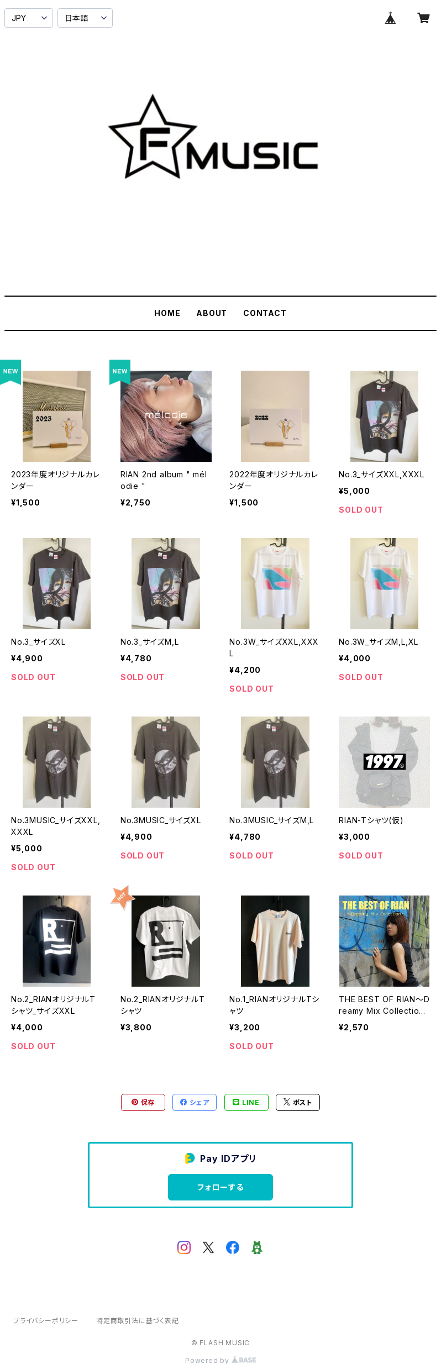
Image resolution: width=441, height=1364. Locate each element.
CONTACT (265, 313)
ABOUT (211, 313)
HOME (167, 313)
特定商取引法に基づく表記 (137, 1320)
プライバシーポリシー (45, 1320)
